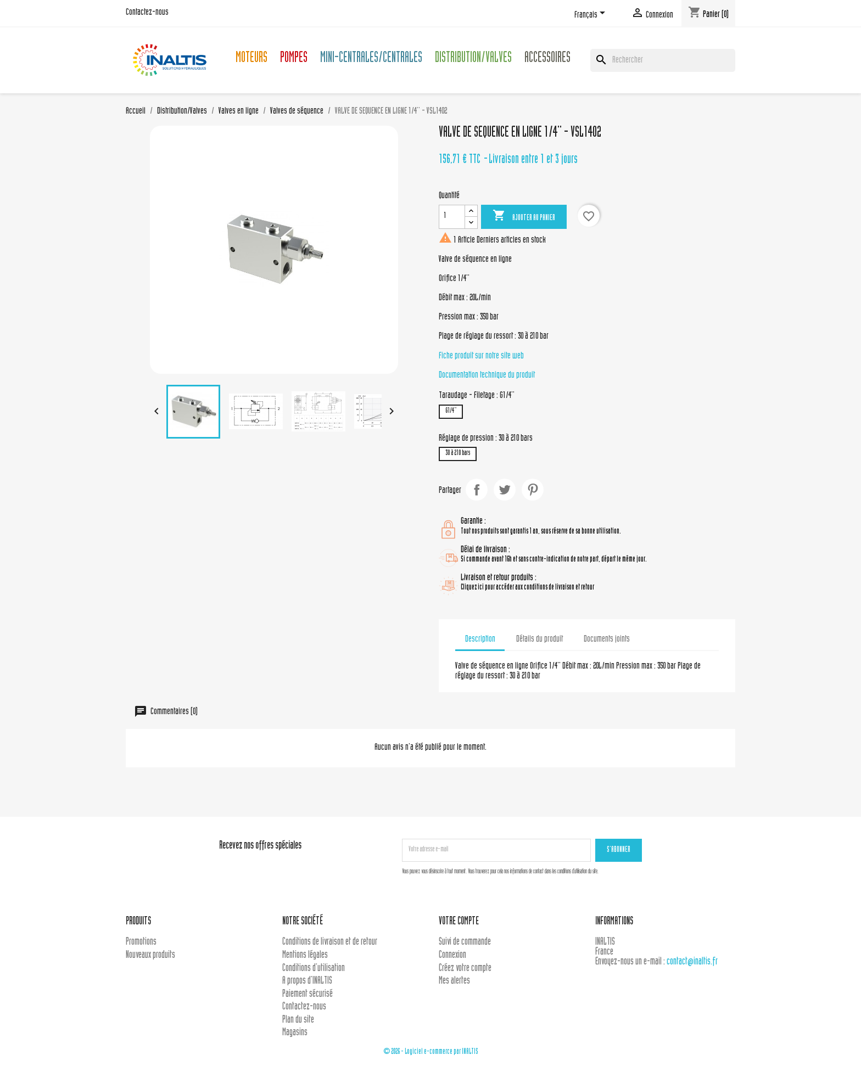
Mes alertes (454, 981)
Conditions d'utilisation (313, 968)
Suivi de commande (465, 942)
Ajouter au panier (524, 216)
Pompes (294, 59)
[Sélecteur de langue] (591, 14)
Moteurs (251, 59)
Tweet (505, 490)
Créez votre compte (465, 968)
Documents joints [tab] (607, 639)
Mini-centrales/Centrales (371, 59)
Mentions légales (305, 955)
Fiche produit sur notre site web (481, 356)
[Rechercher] (662, 60)
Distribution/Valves (473, 59)
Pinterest (533, 490)
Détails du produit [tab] (539, 639)
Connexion (452, 955)
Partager (477, 490)
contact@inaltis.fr (692, 962)
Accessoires (547, 59)
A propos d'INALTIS (307, 981)
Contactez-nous (147, 13)
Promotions (141, 942)
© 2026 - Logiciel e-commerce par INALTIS (430, 1052)
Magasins (295, 1033)
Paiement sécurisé (307, 994)
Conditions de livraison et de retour (329, 942)
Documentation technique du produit (487, 375)
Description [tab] (480, 639)
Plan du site (298, 1020)
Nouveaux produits (150, 955)
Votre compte (459, 922)
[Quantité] (452, 217)
